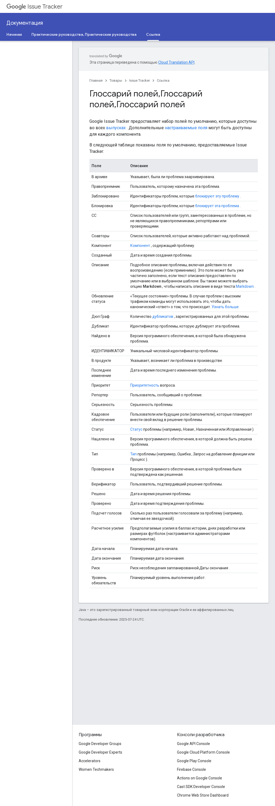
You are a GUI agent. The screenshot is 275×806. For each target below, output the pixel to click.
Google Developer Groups (100, 744)
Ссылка (163, 80)
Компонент (140, 245)
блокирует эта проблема (217, 206)
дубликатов (162, 316)
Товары (116, 80)
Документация (24, 23)
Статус (136, 429)
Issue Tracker (34, 6)
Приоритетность (144, 385)
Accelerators (89, 761)
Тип (133, 454)
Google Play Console (194, 761)
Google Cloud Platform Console (203, 752)
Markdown (245, 286)
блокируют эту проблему (217, 196)
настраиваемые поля (186, 127)
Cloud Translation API (176, 62)
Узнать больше (225, 307)
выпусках (116, 127)
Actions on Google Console (199, 778)
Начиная (14, 34)
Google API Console (193, 744)
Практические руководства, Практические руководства (83, 34)
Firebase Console (191, 769)
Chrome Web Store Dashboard (203, 795)
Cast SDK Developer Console (201, 787)
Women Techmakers (96, 769)
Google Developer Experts (100, 752)
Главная (96, 80)
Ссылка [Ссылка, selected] (153, 34)
